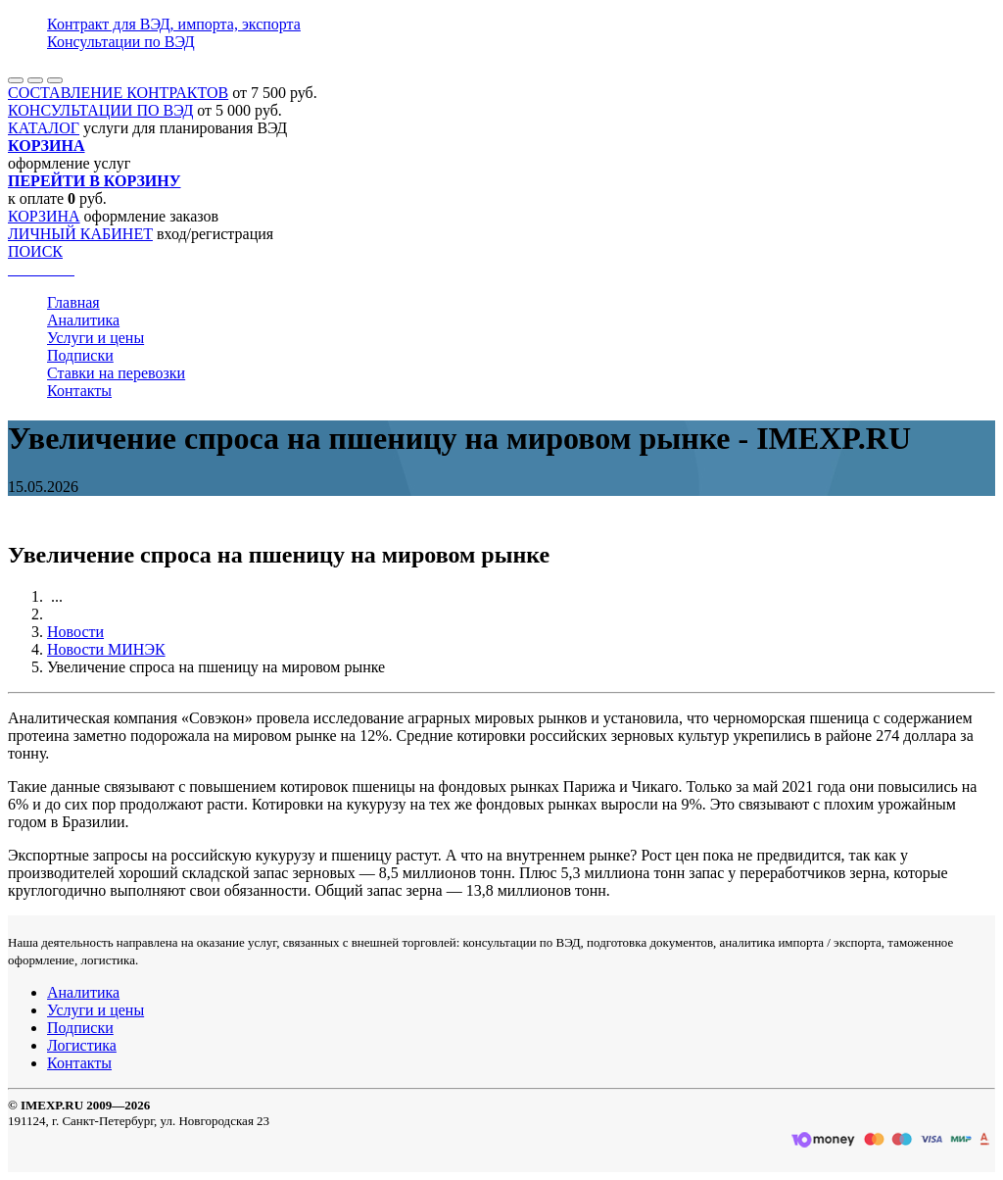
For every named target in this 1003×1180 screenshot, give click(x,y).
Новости (75, 631)
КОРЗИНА (44, 216)
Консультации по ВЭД (121, 41)
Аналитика (83, 320)
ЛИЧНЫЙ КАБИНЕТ (80, 233)
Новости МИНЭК (106, 649)
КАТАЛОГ (43, 128)
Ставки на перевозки (116, 373)
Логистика (82, 1045)
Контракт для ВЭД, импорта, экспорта (174, 24)
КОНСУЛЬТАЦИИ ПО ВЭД (100, 110)
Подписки (80, 355)
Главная (73, 302)
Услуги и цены (95, 337)
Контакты (79, 390)
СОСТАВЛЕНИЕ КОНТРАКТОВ (118, 92)
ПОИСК (35, 251)
